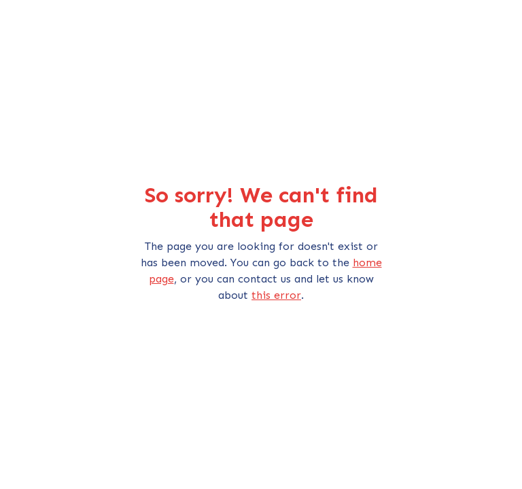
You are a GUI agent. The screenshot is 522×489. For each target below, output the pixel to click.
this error (276, 295)
